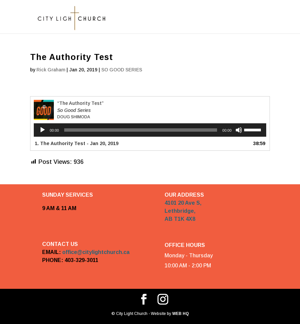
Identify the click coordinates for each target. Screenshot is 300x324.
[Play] (42, 130)
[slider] (140, 130)
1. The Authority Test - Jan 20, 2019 (76, 143)
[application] (150, 130)
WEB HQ (180, 313)
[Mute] (238, 130)
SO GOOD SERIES (121, 69)
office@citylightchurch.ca (95, 252)
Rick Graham (50, 69)
